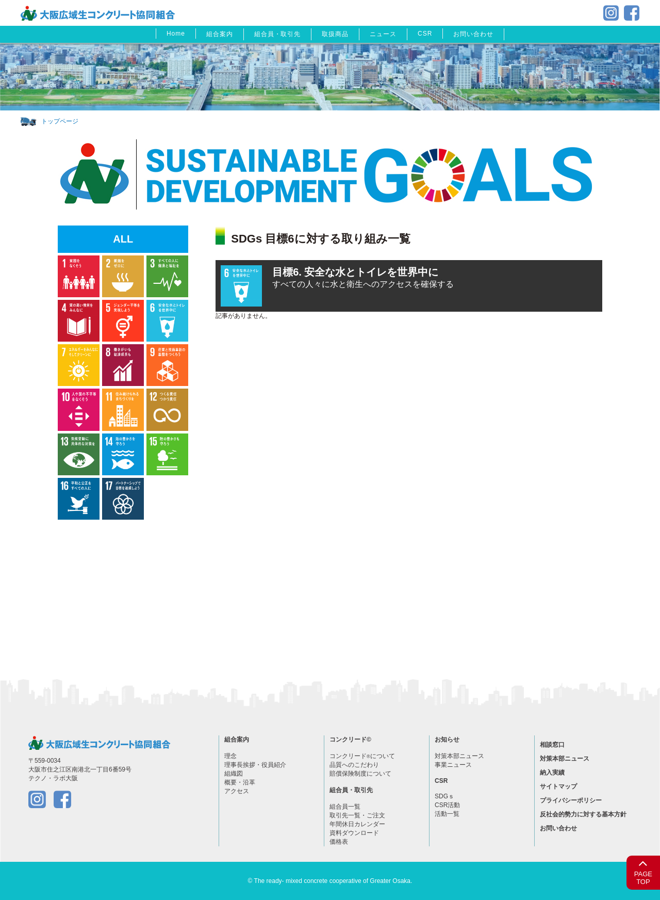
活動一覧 (447, 813)
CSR (425, 33)
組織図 (233, 773)
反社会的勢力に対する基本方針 (583, 814)
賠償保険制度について (360, 773)
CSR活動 (447, 805)
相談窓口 (552, 744)
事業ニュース (453, 764)
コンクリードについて (362, 756)
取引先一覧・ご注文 (357, 815)
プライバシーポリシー (571, 800)
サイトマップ (558, 786)
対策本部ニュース (459, 756)
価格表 (338, 841)
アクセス (236, 791)
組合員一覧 (344, 806)
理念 (230, 756)
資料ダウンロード (354, 833)
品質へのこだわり (354, 764)
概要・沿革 (239, 782)
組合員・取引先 (277, 34)
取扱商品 (335, 34)
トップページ (59, 121)
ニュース (383, 34)
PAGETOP (643, 871)
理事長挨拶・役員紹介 (255, 764)
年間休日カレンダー (357, 824)
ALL (123, 239)
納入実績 (552, 772)
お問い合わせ (473, 34)
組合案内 (219, 34)
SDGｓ (444, 796)
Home (176, 33)
